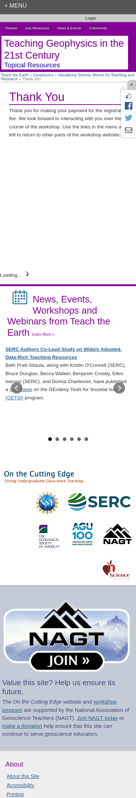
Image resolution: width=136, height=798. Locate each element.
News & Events (69, 28)
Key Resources (37, 28)
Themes (11, 28)
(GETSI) (14, 397)
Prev (16, 388)
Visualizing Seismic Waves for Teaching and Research (67, 77)
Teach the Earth (15, 75)
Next (119, 388)
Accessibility (20, 785)
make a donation (22, 726)
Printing (15, 794)
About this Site (23, 776)
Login (90, 18)
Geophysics (43, 75)
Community (98, 28)
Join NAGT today (97, 718)
